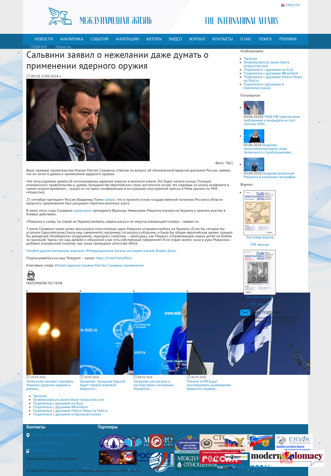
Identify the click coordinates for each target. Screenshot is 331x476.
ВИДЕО (175, 39)
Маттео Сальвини (109, 265)
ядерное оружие (80, 265)
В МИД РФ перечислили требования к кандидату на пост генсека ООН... (272, 120)
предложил (82, 210)
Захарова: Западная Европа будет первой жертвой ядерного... (102, 385)
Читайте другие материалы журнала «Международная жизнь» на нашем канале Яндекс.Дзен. (101, 250)
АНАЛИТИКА (71, 39)
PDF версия (260, 244)
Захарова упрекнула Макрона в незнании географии (270, 175)
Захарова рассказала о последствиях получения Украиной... (153, 385)
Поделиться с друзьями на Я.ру (268, 69)
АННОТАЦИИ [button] (127, 39)
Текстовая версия (260, 237)
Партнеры (107, 427)
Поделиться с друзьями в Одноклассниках (264, 86)
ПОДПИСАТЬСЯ (255, 327)
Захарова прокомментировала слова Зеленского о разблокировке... (269, 148)
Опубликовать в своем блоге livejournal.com (266, 64)
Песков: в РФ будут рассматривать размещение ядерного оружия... (209, 385)
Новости (63, 46)
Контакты (35, 427)
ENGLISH (290, 5)
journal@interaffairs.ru (44, 443)
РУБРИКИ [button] (287, 39)
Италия (60, 265)
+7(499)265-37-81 (44, 450)
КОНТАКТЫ (222, 39)
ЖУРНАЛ (197, 39)
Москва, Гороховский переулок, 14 (58, 435)
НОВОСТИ (44, 39)
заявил (109, 199)
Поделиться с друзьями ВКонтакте (271, 73)
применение (134, 265)
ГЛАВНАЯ (38, 46)
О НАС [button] (246, 39)
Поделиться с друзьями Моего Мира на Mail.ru (273, 78)
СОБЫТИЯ (99, 39)
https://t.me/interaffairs (114, 258)
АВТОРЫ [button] (154, 39)
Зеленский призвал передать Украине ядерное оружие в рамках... (49, 385)
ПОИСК (265, 39)
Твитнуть (250, 58)
